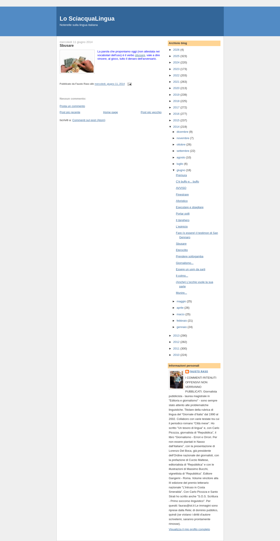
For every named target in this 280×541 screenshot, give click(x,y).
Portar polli (183, 213)
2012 (177, 342)
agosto (181, 157)
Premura (181, 175)
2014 (177, 126)
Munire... (181, 292)
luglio (180, 163)
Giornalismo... (184, 263)
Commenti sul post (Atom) (88, 120)
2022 (177, 75)
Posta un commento (72, 106)
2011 (177, 348)
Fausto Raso (199, 371)
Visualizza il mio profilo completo (189, 529)
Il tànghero (182, 220)
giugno (181, 170)
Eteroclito (182, 250)
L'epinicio (182, 226)
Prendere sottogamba (189, 256)
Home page (110, 112)
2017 (177, 107)
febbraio (182, 320)
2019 (177, 94)
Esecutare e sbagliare (190, 207)
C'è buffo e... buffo (187, 181)
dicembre (183, 131)
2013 (177, 335)
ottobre (181, 144)
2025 (177, 56)
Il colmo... (182, 275)
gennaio (182, 327)
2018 (177, 101)
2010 (177, 354)
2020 (177, 88)
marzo (181, 314)
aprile (180, 307)
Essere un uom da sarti (190, 269)
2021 (177, 81)
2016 (177, 113)
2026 (177, 49)
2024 (177, 62)
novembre (183, 138)
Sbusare (181, 243)
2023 (177, 69)
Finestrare (182, 194)
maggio (182, 301)
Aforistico (182, 200)
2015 (177, 120)
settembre (183, 150)
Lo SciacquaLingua (87, 18)
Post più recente (70, 112)
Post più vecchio (151, 112)
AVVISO (181, 188)
